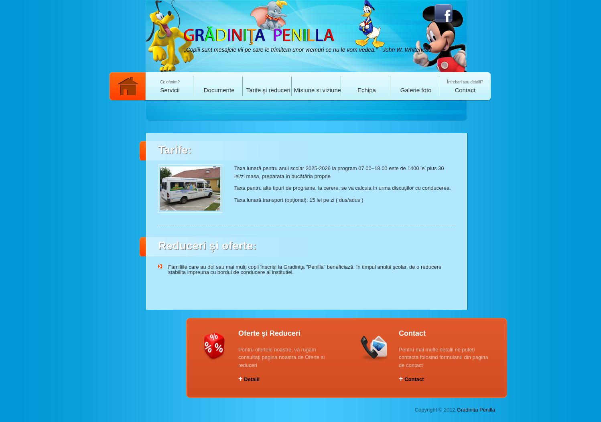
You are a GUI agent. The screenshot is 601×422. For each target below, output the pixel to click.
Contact (411, 379)
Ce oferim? (170, 87)
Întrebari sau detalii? (465, 87)
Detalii (249, 379)
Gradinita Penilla (476, 410)
